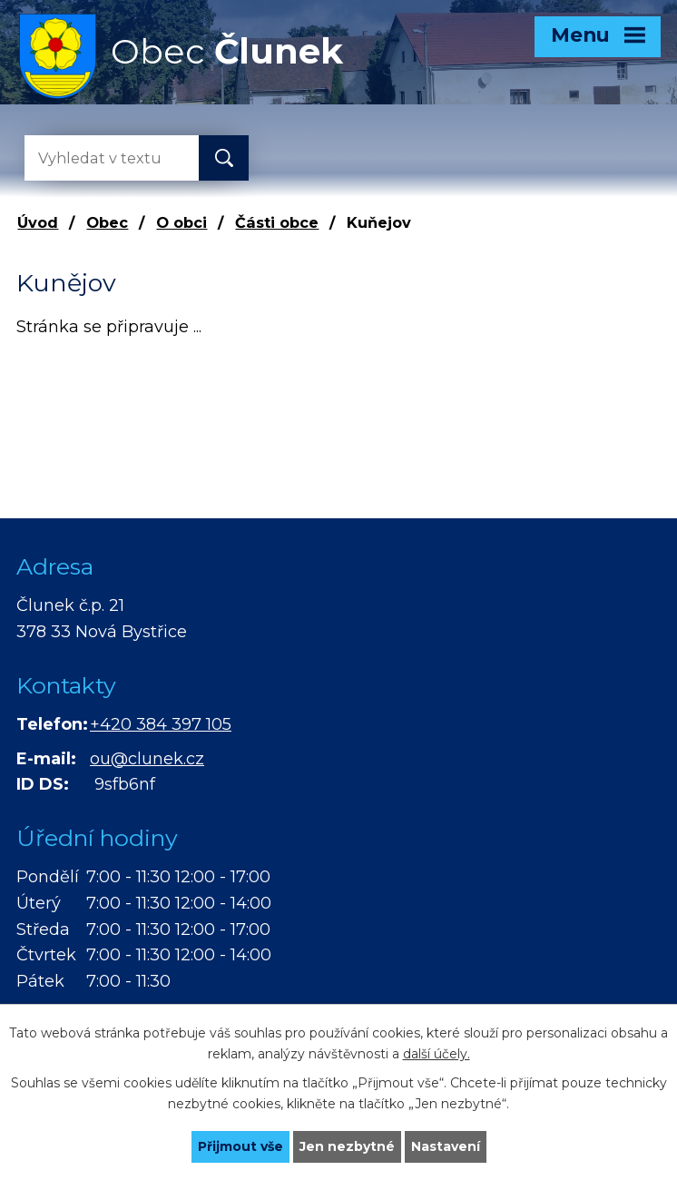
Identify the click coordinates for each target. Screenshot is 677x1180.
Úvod (37, 222)
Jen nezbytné (347, 1146)
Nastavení (445, 1146)
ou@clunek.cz (147, 759)
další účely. (436, 1054)
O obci (181, 222)
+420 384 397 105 (160, 724)
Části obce (277, 222)
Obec (107, 222)
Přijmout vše (240, 1146)
